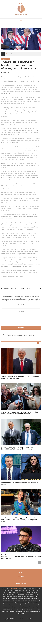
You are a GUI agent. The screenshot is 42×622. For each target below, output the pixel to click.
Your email (21, 313)
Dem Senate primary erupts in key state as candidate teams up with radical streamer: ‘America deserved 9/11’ (21, 556)
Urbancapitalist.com (15, 588)
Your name (21, 306)
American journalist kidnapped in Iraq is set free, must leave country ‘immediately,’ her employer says (19, 519)
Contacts (21, 576)
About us (21, 573)
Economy (5, 59)
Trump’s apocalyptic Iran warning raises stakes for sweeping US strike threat (20, 377)
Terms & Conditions (21, 583)
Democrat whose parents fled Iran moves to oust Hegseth (19, 483)
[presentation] (21, 320)
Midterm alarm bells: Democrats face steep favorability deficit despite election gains (17, 448)
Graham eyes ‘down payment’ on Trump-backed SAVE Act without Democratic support (19, 413)
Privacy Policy (21, 580)
